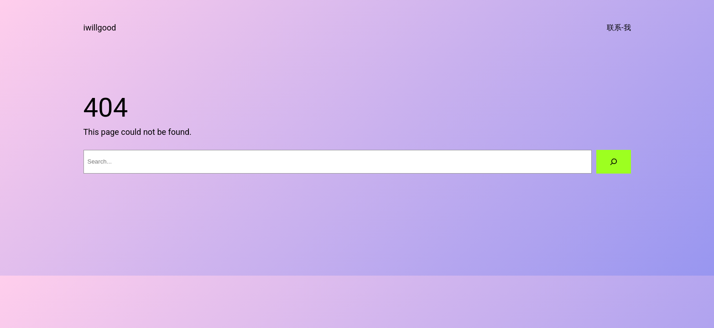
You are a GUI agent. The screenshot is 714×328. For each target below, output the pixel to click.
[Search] (613, 162)
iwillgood (99, 27)
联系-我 (619, 27)
